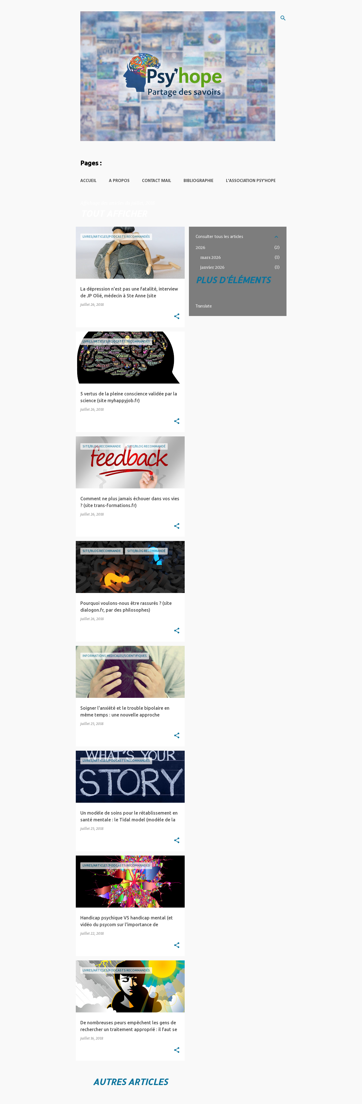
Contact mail (156, 181)
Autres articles (130, 1081)
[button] (176, 317)
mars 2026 (210, 257)
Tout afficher (113, 213)
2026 (200, 247)
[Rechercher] (283, 18)
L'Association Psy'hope (251, 181)
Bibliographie (199, 181)
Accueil (88, 181)
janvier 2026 (212, 267)
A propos (119, 181)
